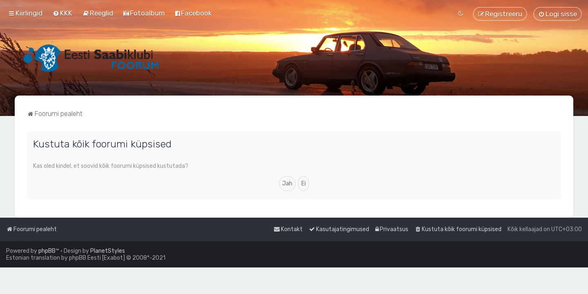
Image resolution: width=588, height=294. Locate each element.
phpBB (47, 250)
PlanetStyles (107, 250)
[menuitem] (62, 13)
